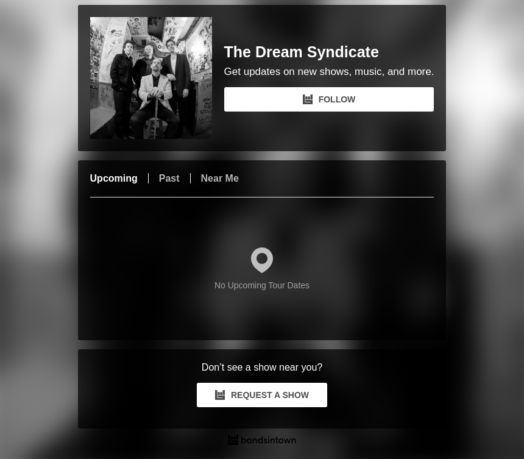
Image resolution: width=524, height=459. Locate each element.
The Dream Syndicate (301, 52)
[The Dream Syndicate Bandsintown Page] (157, 78)
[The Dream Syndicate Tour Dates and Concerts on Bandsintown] (262, 441)
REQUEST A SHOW (262, 395)
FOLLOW (329, 99)
